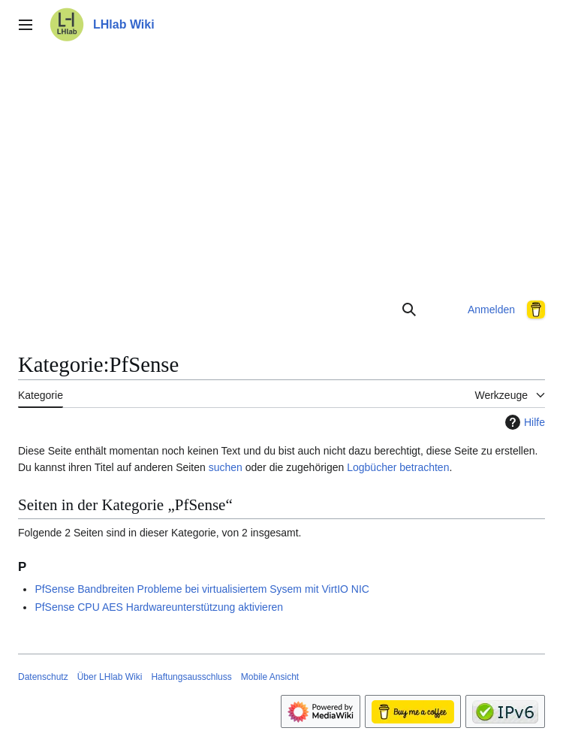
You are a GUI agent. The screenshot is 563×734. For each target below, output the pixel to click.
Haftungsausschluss (191, 677)
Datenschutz (43, 677)
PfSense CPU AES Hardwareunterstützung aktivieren (159, 607)
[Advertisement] (281, 168)
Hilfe (523, 422)
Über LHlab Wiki (110, 677)
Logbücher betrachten (398, 467)
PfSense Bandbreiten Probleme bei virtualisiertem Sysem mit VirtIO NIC (202, 589)
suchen (225, 467)
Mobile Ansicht (270, 677)
